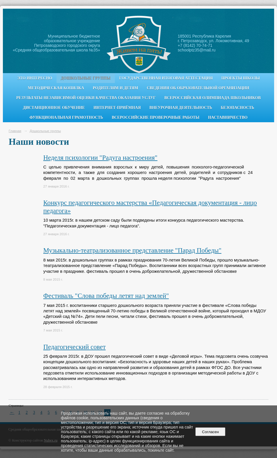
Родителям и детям (115, 88)
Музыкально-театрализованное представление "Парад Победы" (132, 250)
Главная (15, 131)
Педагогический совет (74, 347)
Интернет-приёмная (117, 107)
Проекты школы (240, 78)
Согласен (210, 432)
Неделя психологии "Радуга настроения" (100, 157)
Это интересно (34, 78)
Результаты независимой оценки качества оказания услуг (86, 98)
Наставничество (228, 117)
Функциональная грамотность (66, 117)
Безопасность (237, 107)
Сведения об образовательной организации (198, 88)
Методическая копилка (56, 88)
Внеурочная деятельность (180, 107)
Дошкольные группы (86, 78)
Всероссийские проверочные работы (155, 117)
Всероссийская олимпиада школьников (212, 98)
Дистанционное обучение (54, 107)
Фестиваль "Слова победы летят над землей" (106, 295)
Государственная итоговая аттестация (166, 78)
